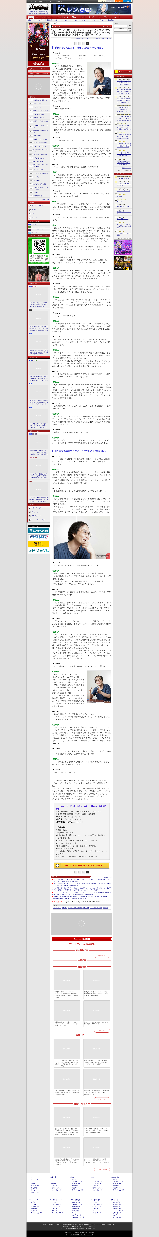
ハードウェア (90, 17)
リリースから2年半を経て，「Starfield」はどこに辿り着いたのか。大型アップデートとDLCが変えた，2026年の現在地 (124, 109)
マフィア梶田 (75, 908)
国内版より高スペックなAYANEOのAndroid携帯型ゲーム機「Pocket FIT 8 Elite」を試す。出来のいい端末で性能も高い (96, 1062)
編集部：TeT (80, 38)
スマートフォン (75, 1200)
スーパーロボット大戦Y (123, 178)
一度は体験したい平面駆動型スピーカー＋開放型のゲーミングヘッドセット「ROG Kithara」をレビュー (96, 1092)
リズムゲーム (117, 1213)
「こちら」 (89, 1226)
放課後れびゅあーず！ (39, 195)
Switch (59, 17)
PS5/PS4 (50, 17)
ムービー (83, 20)
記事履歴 (118, 1)
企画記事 (105, 908)
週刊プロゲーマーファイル (40, 110)
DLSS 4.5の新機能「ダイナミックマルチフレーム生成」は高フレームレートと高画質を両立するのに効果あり (67, 1092)
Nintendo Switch (35, 233)
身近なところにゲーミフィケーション (40, 188)
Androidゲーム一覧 (78, 1217)
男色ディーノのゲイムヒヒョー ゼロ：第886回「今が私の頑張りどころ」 (96, 1023)
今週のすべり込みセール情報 (40, 131)
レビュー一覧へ (102, 1099)
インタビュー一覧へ (102, 1169)
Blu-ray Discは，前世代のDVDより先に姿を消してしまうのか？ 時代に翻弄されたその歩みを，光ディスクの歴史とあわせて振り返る (38, 328)
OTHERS (64, 908)
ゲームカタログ (118, 1217)
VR (82, 17)
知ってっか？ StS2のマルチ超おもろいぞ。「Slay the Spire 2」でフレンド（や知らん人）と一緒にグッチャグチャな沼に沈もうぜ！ (38, 402)
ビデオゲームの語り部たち (40, 173)
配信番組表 (111, 20)
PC (37, 17)
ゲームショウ (93, 20)
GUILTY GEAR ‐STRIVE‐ (124, 206)
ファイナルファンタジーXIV (124, 234)
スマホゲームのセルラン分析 (40, 126)
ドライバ (34, 217)
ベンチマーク (96, 1213)
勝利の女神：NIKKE (122, 219)
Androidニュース (77, 1204)
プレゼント (102, 20)
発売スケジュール (57, 1188)
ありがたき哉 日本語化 (39, 184)
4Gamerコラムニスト (39, 169)
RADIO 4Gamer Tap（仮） (40, 142)
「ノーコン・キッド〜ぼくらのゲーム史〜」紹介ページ (83, 865)
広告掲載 (91, 1232)
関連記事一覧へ (108, 877)
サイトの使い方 (49, 1)
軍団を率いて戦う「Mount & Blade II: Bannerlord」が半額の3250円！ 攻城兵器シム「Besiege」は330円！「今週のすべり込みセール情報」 (67, 994)
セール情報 (75, 1208)
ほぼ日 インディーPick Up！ (41, 139)
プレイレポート (77, 1181)
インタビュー (75, 20)
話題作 (29, 20)
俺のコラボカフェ (38, 161)
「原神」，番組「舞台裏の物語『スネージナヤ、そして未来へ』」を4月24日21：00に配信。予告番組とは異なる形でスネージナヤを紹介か (124, 136)
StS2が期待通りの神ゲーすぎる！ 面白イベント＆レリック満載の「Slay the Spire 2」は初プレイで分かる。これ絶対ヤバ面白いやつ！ (38, 426)
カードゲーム (117, 1208)
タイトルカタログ (57, 1190)
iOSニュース (76, 1202)
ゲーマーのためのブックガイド (40, 150)
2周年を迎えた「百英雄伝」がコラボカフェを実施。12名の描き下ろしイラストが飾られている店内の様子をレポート (38, 452)
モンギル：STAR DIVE (123, 190)
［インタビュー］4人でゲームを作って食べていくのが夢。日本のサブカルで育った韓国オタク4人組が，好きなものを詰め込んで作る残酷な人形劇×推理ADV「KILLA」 (67, 1131)
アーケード (114, 1200)
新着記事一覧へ (102, 955)
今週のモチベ (37, 107)
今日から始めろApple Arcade (41, 158)
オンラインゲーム (39, 20)
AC (99, 17)
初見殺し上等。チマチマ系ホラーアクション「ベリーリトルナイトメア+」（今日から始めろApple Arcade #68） (67, 1023)
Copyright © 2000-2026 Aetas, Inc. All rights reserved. (79, 1234)
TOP (31, 17)
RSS (29, 1)
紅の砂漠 (119, 201)
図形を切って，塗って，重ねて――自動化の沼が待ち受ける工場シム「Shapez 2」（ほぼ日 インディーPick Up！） (96, 993)
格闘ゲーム (116, 1206)
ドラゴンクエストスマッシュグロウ (124, 184)
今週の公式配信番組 (38, 114)
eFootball (119, 196)
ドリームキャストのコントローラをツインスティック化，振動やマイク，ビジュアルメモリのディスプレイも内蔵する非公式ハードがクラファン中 (124, 154)
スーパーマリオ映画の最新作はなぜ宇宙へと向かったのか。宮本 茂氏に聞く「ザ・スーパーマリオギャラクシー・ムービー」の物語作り (38, 499)
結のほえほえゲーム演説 (40, 154)
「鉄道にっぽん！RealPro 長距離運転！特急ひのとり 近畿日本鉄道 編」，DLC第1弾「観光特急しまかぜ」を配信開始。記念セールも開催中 (124, 163)
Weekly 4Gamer (37, 103)
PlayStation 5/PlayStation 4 (38, 230)
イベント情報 (117, 1204)
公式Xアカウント (37, 1)
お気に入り (110, 1)
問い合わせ (59, 1)
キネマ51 (35, 192)
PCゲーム (34, 224)
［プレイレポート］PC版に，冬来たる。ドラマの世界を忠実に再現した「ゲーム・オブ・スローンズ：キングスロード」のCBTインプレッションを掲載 (124, 127)
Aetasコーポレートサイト (38, 519)
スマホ (66, 17)
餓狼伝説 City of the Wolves (124, 212)
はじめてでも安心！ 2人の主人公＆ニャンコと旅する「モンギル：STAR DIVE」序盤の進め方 (38, 304)
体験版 (33, 1183)
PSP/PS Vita (115, 1177)
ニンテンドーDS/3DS (56, 1200)
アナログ (106, 17)
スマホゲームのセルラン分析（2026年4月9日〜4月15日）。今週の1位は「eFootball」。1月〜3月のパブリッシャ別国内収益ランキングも (124, 83)
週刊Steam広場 (37, 135)
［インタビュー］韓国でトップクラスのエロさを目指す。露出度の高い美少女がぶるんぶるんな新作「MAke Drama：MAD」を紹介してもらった (38, 476)
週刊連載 (49, 20)
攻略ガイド (58, 20)
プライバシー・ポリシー (80, 1232)
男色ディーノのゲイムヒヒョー (40, 122)
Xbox (43, 17)
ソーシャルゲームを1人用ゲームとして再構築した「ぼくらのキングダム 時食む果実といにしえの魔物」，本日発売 (124, 100)
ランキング (127, 1)
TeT (85, 908)
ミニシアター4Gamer (39, 177)
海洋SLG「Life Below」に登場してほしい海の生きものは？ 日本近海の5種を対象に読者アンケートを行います (38, 352)
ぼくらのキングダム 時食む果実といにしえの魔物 (124, 225)
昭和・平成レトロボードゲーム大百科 (40, 165)
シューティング (118, 1211)
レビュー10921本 (34, 13)
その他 (115, 1215)
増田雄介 (96, 908)
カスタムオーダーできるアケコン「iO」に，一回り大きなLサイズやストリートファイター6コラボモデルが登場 (124, 145)
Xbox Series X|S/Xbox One (38, 227)
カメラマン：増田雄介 (105, 38)
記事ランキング (36, 1192)
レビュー (66, 20)
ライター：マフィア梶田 (91, 38)
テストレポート (97, 1204)
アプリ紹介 (75, 1211)
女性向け (74, 17)
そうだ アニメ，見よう (39, 146)
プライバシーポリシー (38, 507)
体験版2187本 (44, 13)
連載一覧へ (46, 199)
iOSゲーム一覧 (76, 1215)
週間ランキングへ (126, 168)
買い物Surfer (36, 180)
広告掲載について (36, 515)
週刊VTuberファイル (38, 117)
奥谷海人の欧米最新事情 (40, 100)
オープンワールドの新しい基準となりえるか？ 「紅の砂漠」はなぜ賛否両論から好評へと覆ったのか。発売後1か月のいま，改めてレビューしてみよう (38, 378)
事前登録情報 (76, 1206)
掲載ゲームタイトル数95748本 (38, 11)
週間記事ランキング (37, 205)
